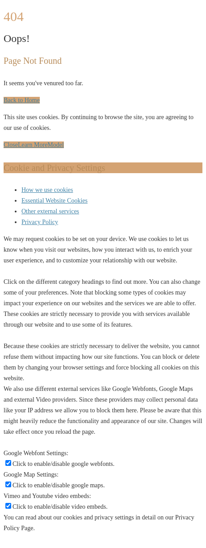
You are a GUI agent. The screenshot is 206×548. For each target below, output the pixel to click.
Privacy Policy (39, 222)
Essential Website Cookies (54, 200)
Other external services (50, 211)
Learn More (32, 144)
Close (11, 144)
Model (55, 144)
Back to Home (22, 100)
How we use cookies (47, 190)
